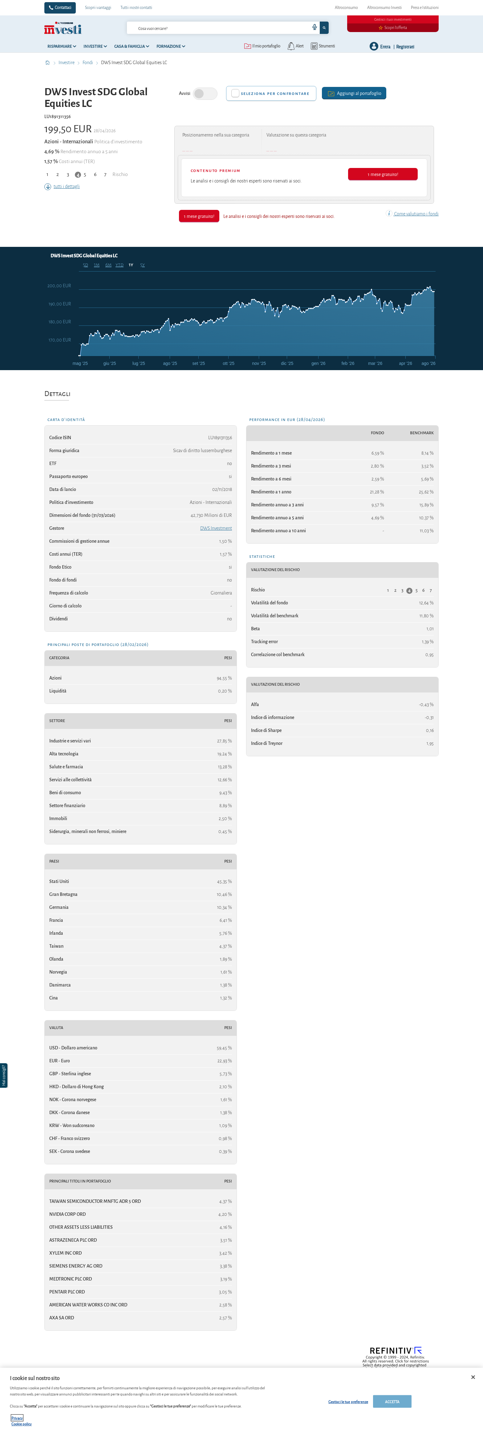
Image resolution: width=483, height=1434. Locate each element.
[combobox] (227, 28)
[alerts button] (294, 46)
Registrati (405, 46)
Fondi (88, 62)
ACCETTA (392, 1401)
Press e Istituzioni (425, 8)
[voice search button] (312, 28)
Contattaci (63, 8)
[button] (4, 1075)
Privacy (17, 1418)
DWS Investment (216, 528)
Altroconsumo (346, 8)
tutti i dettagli (62, 186)
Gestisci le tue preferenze (348, 1401)
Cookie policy (21, 1424)
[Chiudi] (473, 1377)
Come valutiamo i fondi (412, 213)
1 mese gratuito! (383, 174)
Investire (67, 62)
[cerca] (208, 28)
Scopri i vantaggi (98, 8)
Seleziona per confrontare (275, 93)
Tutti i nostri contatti (136, 8)
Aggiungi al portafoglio (354, 92)
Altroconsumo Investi (384, 8)
